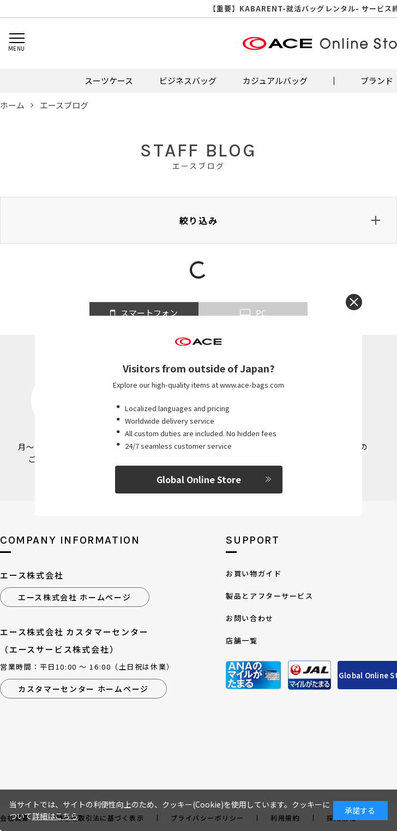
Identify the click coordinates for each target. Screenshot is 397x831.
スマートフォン (144, 313)
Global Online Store (199, 479)
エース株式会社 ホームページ (74, 597)
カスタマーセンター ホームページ (83, 688)
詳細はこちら (55, 815)
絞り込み (198, 220)
